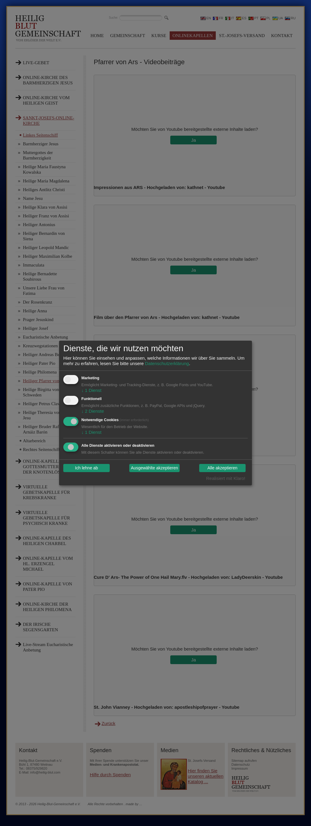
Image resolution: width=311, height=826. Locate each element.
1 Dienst (91, 390)
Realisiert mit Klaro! (225, 478)
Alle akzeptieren (222, 468)
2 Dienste (92, 411)
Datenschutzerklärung (167, 363)
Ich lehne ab (86, 468)
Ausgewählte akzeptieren (154, 468)
